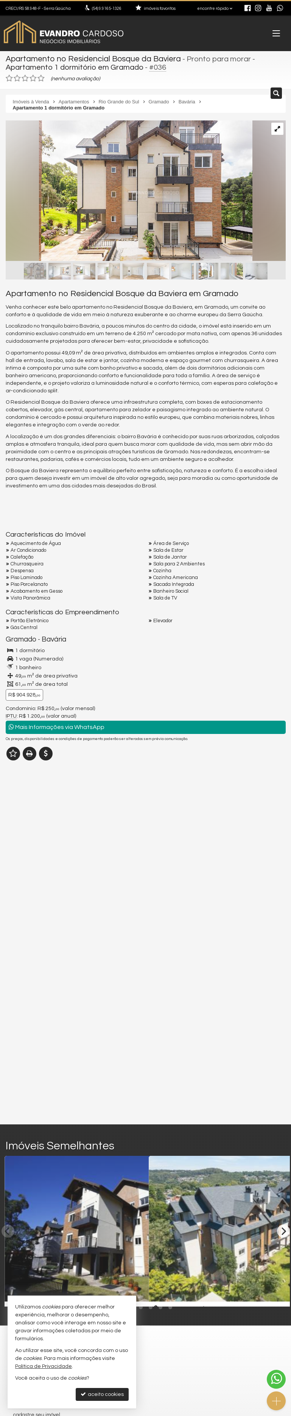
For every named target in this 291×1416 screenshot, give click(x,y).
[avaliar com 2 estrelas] (17, 77)
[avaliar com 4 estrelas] (33, 77)
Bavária (50, 638)
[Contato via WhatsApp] (276, 1379)
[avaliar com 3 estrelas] (25, 77)
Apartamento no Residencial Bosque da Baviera (89, 58)
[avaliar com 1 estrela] (9, 77)
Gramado (20, 638)
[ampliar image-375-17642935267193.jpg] (129, 190)
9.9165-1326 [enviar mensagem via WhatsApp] (106, 8)
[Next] (283, 1229)
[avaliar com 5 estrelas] (41, 77)
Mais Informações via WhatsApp (56, 725)
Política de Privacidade (43, 1366)
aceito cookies (102, 1394)
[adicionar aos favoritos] (135, 1293)
